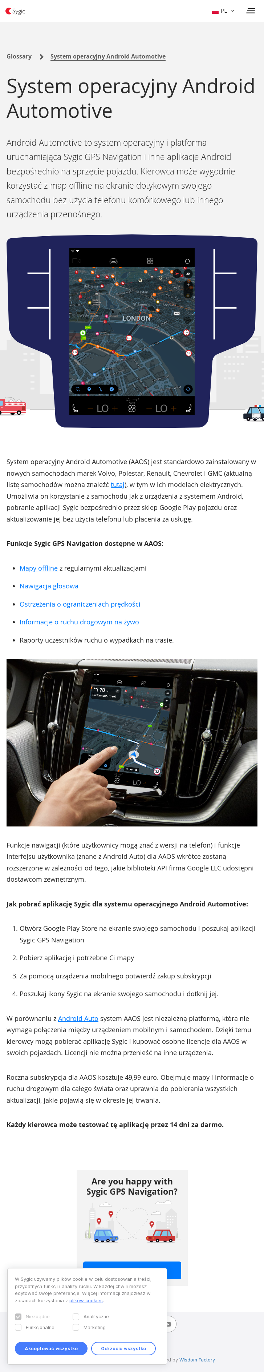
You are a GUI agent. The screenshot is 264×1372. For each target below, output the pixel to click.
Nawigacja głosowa (49, 586)
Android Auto (78, 1018)
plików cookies (86, 1300)
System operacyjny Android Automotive (108, 56)
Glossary (19, 56)
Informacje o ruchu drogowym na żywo (79, 621)
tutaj (118, 484)
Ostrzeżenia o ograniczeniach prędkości (80, 604)
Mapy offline (39, 568)
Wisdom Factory (197, 1360)
